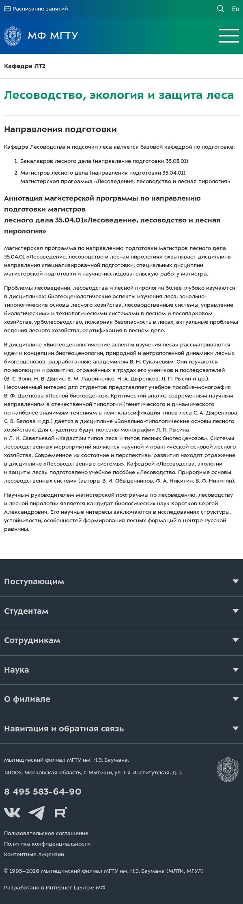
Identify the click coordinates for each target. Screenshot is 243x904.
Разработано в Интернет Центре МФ (54, 888)
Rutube (61, 813)
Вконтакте (12, 813)
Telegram (36, 813)
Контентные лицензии (34, 854)
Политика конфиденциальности (47, 844)
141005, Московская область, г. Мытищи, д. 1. (93, 772)
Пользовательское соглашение (46, 833)
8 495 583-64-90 (43, 792)
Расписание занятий (40, 9)
